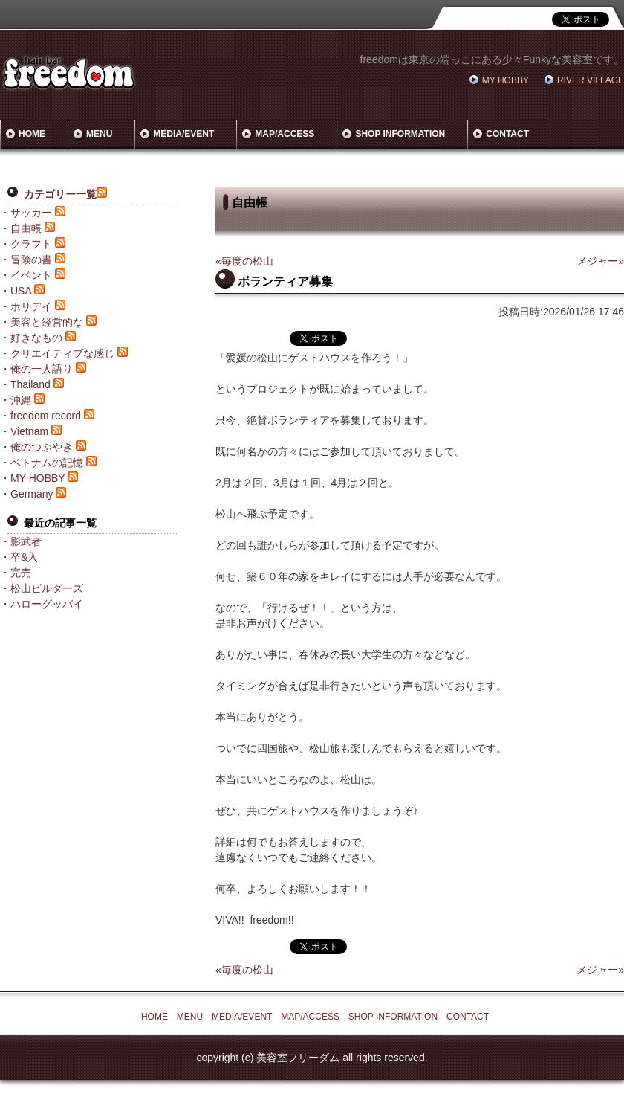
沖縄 (20, 400)
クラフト (31, 244)
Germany (31, 494)
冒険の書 (31, 259)
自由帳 (26, 228)
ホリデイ (31, 306)
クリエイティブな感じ (62, 353)
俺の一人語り (41, 369)
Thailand (30, 384)
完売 (20, 573)
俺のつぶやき (41, 447)
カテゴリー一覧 (60, 194)
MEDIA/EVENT (183, 134)
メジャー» (600, 261)
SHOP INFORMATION (400, 134)
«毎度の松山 (244, 261)
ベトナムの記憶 (46, 463)
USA (20, 291)
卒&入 (24, 557)
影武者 (26, 541)
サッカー (31, 213)
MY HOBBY (505, 80)
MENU (99, 134)
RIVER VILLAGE (590, 80)
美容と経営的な (46, 322)
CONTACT (507, 134)
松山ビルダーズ (46, 588)
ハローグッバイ (46, 604)
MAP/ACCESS (284, 134)
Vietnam (29, 431)
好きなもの (36, 338)
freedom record (45, 416)
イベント (31, 275)
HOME (32, 134)
